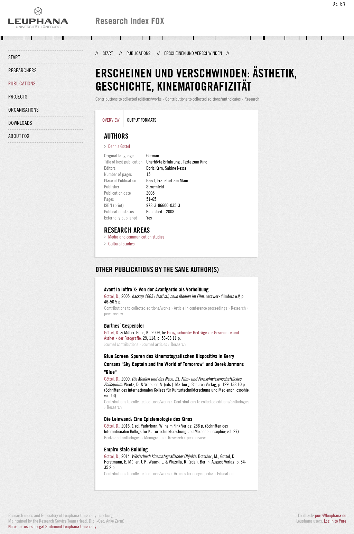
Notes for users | (22, 526)
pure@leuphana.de (330, 515)
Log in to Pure (335, 521)
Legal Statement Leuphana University (66, 526)
